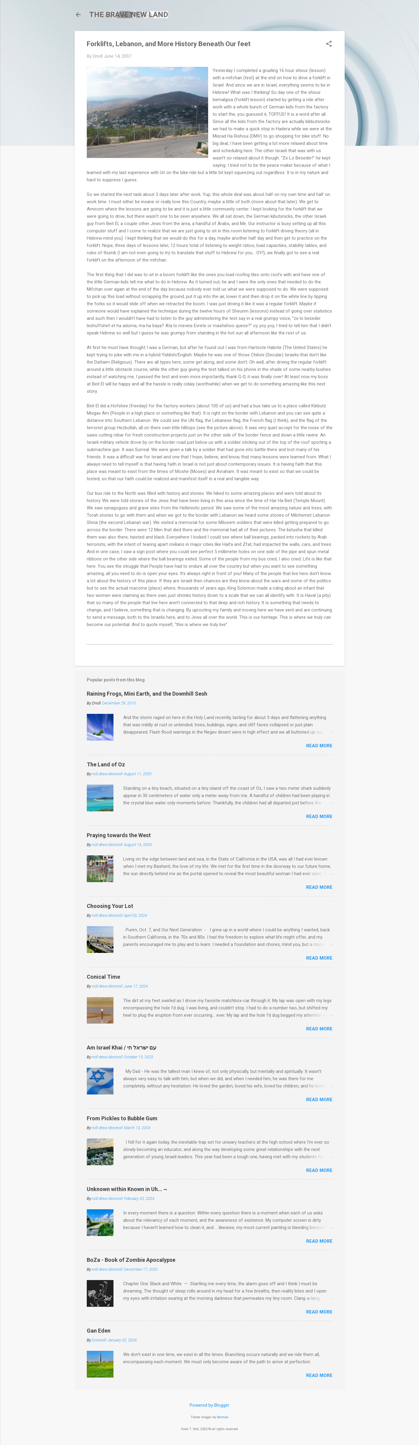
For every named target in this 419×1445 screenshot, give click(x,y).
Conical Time (103, 977)
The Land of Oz (106, 764)
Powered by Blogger (209, 1405)
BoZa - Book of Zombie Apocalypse (131, 1260)
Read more (319, 745)
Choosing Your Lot (110, 906)
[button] (329, 44)
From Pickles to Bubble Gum (122, 1118)
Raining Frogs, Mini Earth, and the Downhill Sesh (147, 693)
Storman (222, 1417)
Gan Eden (98, 1330)
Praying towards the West (119, 835)
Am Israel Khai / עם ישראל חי (121, 1047)
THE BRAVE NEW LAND (128, 14)
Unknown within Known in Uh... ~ (127, 1189)
